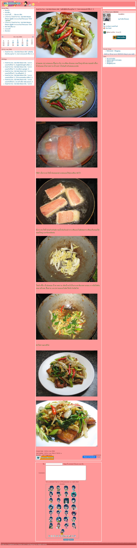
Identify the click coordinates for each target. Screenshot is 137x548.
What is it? (110, 62)
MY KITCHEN (111, 58)
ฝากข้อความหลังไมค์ (110, 26)
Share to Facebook (89, 457)
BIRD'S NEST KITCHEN (114, 60)
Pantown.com (21, 547)
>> (33, 37)
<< (2, 37)
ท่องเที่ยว (7, 12)
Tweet (98, 457)
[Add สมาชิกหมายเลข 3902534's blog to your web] (119, 54)
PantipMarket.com (12, 547)
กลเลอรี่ (7, 29)
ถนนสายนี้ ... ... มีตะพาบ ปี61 (13, 14)
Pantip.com (4, 547)
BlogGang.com (33, 547)
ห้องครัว (7, 10)
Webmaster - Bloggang (113, 51)
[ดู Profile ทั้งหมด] (123, 19)
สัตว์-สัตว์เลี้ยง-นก (10, 26)
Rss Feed (107, 28)
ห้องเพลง (7, 31)
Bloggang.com (111, 63)
